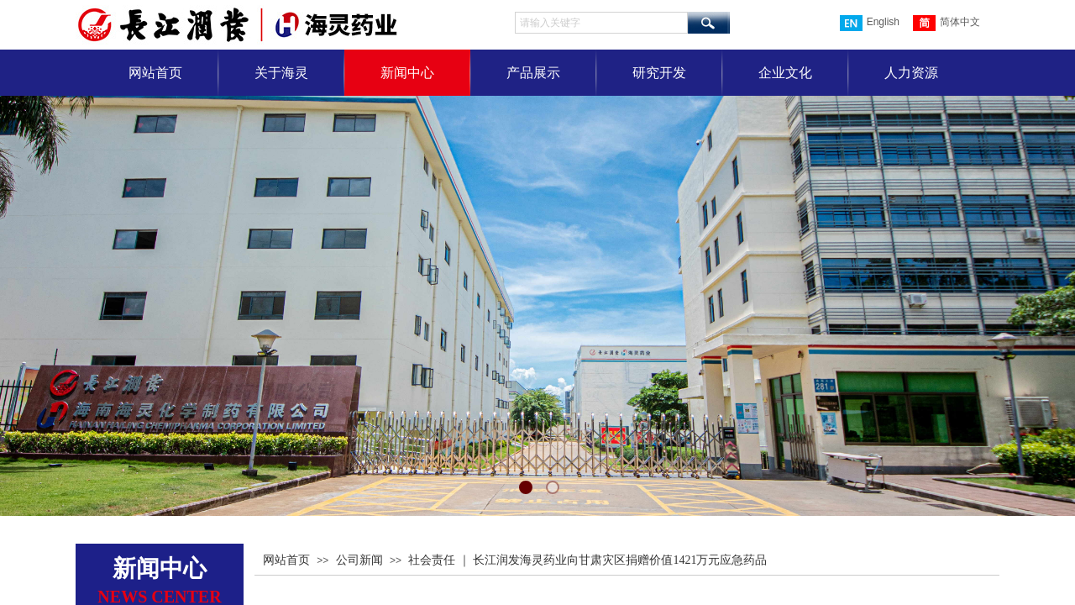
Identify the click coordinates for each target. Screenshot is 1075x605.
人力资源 (911, 73)
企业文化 (785, 73)
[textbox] (601, 23)
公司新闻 (359, 560)
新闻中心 (407, 73)
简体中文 (946, 23)
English (869, 23)
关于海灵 (281, 73)
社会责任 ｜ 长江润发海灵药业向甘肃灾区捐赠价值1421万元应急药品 (587, 560)
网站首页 (155, 73)
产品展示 (533, 73)
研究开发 (659, 73)
